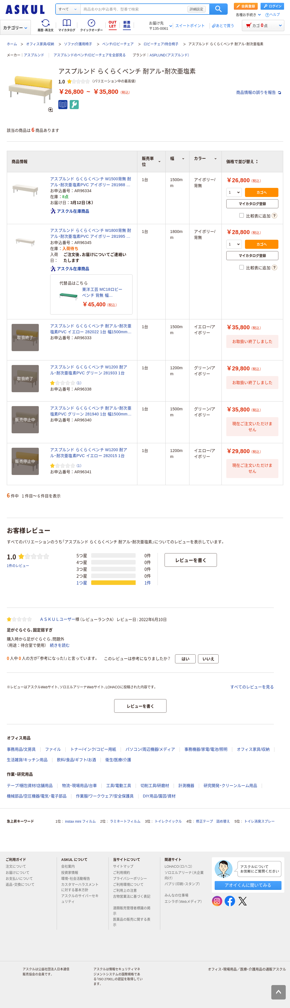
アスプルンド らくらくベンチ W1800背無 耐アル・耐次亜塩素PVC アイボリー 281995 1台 (90, 233)
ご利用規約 (124, 873)
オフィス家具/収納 (40, 44)
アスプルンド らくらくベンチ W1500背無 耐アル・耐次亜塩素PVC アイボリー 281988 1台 (90, 182)
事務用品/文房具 (21, 749)
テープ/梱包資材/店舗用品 (30, 785)
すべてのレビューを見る (252, 687)
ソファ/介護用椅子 (78, 44)
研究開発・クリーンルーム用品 (230, 785)
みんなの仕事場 (179, 895)
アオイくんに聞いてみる (248, 885)
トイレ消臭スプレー (259, 822)
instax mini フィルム (80, 822)
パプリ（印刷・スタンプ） (182, 886)
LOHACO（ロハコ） (181, 867)
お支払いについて (21, 879)
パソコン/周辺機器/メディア (150, 749)
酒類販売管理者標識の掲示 (131, 911)
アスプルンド (34, 55)
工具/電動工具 (118, 785)
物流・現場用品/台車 (79, 785)
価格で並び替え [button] (241, 161)
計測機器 (186, 785)
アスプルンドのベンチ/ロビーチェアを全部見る (90, 55)
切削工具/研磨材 (154, 785)
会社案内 (70, 867)
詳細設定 (196, 9)
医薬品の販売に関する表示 (131, 922)
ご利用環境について (130, 885)
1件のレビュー (18, 565)
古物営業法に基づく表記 (131, 899)
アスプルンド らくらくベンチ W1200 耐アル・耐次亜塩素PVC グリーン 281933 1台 (88, 370)
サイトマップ (123, 867)
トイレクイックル (168, 822)
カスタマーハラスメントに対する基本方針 (80, 887)
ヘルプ (275, 15)
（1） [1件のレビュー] (79, 382)
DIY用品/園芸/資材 (159, 796)
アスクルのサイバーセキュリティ (80, 898)
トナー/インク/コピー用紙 (93, 749)
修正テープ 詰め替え (213, 822)
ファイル (53, 749)
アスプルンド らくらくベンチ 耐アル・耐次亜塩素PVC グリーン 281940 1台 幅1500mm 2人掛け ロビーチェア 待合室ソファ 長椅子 (90, 411)
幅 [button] (177, 158)
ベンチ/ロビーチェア (118, 44)
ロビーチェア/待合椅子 (161, 44)
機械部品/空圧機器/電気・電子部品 (37, 796)
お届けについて (20, 873)
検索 (218, 9)
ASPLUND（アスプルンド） (169, 55)
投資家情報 (72, 873)
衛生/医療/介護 (118, 759)
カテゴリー (15, 28)
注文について (18, 867)
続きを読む (60, 645)
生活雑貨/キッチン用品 (27, 759)
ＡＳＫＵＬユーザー (57, 619)
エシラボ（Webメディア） (183, 904)
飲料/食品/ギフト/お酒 (76, 759)
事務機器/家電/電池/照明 (205, 749)
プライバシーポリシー (132, 879)
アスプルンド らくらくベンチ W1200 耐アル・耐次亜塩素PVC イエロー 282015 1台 (88, 452)
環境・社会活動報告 (78, 879)
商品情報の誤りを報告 (258, 92)
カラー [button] (205, 158)
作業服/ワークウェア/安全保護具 (105, 796)
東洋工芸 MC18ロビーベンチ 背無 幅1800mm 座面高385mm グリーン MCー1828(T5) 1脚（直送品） (102, 292)
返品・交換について (22, 885)
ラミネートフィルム (125, 822)
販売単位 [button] (151, 161)
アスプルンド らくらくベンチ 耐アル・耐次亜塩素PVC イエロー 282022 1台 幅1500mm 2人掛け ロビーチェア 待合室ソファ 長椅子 (90, 329)
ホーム (12, 44)
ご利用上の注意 (127, 891)
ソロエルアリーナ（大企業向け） (184, 875)
